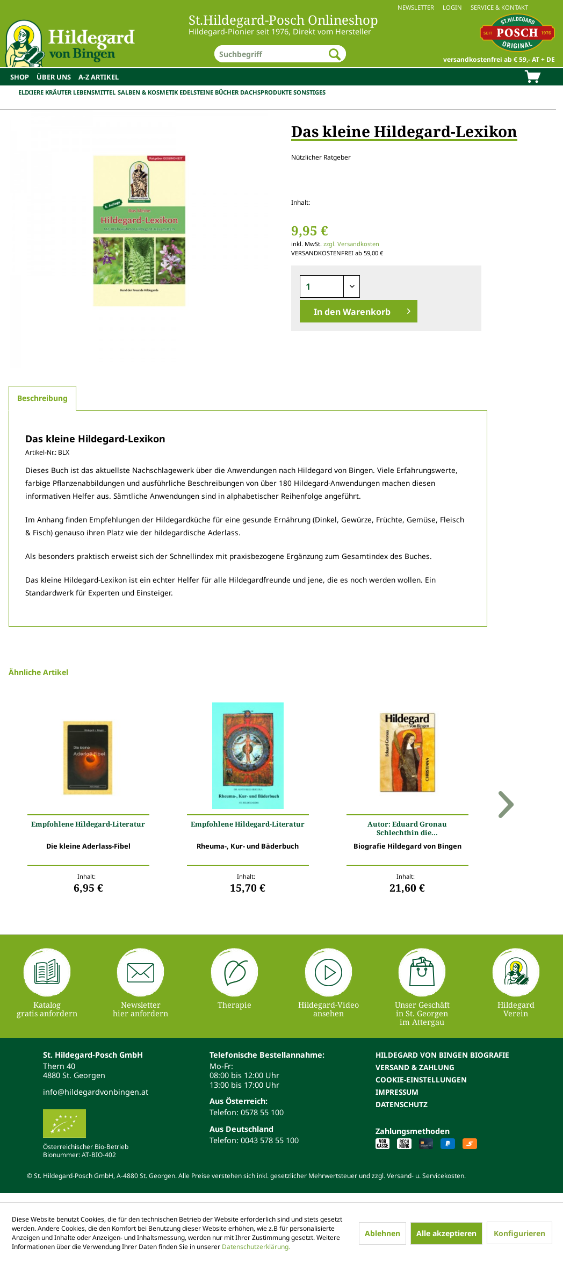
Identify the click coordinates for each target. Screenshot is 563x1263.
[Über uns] (54, 76)
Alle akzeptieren (446, 1233)
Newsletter (416, 7)
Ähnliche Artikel (38, 672)
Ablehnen (382, 1233)
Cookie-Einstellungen (421, 1079)
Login (452, 7)
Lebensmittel (94, 92)
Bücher (227, 92)
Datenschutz (402, 1104)
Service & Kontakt (499, 7)
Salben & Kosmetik (148, 92)
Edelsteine (196, 92)
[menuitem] (281, 7)
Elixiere (31, 92)
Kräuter (58, 92)
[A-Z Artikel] (98, 76)
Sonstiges (309, 92)
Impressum (397, 1092)
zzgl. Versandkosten (351, 244)
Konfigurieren (519, 1233)
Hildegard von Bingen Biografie (442, 1055)
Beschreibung (42, 398)
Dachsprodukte (266, 92)
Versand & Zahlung (415, 1067)
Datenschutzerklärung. (256, 1246)
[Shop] (19, 76)
